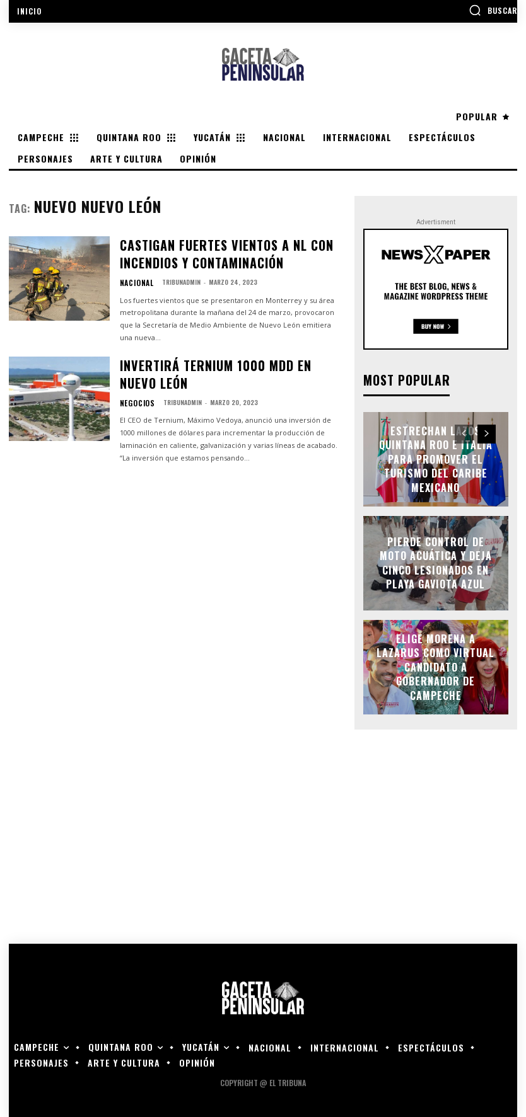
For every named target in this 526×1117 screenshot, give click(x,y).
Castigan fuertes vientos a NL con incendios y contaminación (232, 248)
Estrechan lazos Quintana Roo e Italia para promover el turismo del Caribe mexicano (435, 458)
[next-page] (486, 432)
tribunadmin (174, 271)
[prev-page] (464, 432)
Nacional (133, 271)
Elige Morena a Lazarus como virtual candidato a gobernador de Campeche (435, 666)
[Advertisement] (263, 841)
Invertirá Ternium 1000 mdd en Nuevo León (221, 351)
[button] (493, 10)
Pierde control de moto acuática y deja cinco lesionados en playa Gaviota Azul (435, 562)
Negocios (134, 368)
